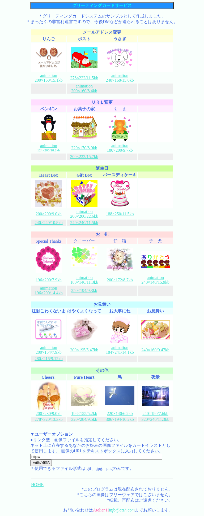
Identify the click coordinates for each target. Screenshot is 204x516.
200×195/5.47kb (84, 350)
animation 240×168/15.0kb (120, 77)
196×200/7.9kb (48, 280)
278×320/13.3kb (48, 419)
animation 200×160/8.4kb (84, 88)
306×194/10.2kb (120, 419)
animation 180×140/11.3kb (84, 280)
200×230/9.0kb (48, 413)
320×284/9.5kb (84, 419)
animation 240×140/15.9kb (155, 280)
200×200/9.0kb (48, 214)
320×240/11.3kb (155, 419)
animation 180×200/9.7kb (120, 147)
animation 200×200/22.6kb (84, 213)
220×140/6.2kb (120, 413)
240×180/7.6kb (155, 413)
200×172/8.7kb (120, 280)
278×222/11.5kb (84, 78)
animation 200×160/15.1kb (48, 77)
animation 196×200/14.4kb (48, 290)
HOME (37, 484)
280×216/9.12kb (48, 358)
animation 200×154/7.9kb (48, 350)
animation (48, 147)
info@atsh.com (122, 510)
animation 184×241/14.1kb (120, 350)
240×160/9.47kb (155, 350)
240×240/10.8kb (48, 222)
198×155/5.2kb (84, 413)
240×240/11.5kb (84, 222)
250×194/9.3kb (84, 290)
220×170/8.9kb (84, 148)
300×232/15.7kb (84, 156)
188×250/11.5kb (120, 214)
